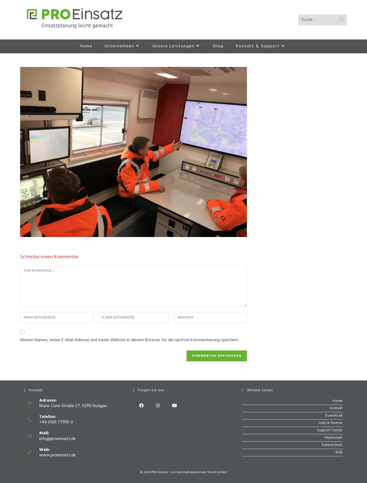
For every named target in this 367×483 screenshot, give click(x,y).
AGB (339, 452)
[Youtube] (174, 405)
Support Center (329, 430)
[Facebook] (141, 405)
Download (334, 416)
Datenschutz (332, 445)
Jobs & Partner (330, 423)
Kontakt (336, 408)
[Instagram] (158, 405)
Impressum (333, 438)
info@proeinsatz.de (57, 438)
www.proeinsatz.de (57, 455)
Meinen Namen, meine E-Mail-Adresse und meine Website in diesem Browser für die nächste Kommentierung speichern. (129, 340)
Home (337, 401)
